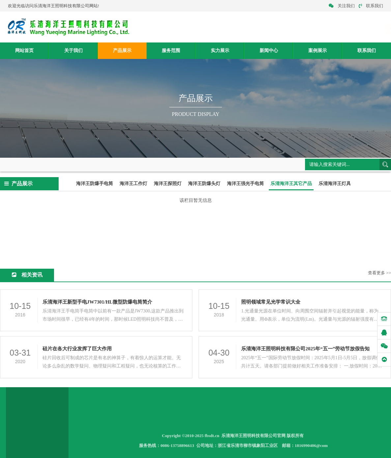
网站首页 (24, 50)
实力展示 (220, 50)
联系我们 (371, 5)
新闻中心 (269, 50)
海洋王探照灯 (168, 183)
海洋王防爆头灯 (204, 183)
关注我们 (342, 5)
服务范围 (171, 50)
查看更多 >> (379, 273)
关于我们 (73, 50)
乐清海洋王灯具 (335, 183)
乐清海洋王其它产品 (109, 163)
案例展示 (317, 50)
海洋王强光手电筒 (245, 183)
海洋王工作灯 (133, 183)
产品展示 (122, 50)
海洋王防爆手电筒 (94, 183)
